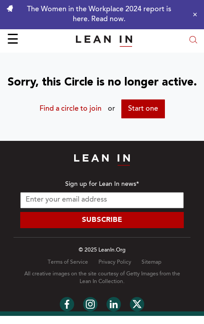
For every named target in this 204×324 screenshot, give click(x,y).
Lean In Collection (101, 281)
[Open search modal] (193, 40)
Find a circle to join (71, 108)
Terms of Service (68, 262)
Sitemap (151, 262)
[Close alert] (192, 14)
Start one (143, 108)
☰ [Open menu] (13, 40)
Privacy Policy (114, 262)
